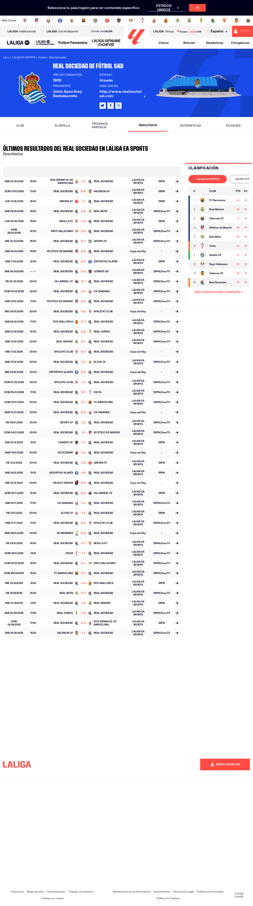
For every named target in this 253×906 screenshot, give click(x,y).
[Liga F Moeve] (73, 43)
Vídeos (164, 42)
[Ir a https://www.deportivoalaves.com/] (60, 20)
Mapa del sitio (35, 891)
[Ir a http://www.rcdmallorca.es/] (166, 20)
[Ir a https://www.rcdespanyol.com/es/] (154, 20)
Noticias (189, 42)
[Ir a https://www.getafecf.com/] (95, 20)
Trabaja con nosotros (81, 891)
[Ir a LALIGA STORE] (189, 31)
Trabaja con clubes (52, 898)
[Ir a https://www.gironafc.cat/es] (107, 20)
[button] (18, 43)
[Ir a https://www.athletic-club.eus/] (25, 20)
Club (20, 125)
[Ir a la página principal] (136, 47)
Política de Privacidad (210, 891)
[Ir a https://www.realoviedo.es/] (201, 20)
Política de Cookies (168, 898)
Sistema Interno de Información (131, 891)
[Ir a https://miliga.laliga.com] (242, 31)
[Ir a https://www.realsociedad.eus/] (213, 20)
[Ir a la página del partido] (176, 182)
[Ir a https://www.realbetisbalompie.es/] (178, 20)
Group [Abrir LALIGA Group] (163, 31)
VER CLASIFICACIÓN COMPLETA (218, 292)
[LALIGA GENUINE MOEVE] (106, 43)
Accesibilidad (161, 891)
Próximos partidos (100, 125)
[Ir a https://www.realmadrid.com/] (189, 20)
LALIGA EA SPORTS (207, 179)
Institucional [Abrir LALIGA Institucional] (21, 31)
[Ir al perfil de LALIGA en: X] (103, 106)
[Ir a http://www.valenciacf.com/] (236, 20)
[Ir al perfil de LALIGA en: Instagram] (118, 106)
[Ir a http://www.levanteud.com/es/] (119, 20)
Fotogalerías (240, 42)
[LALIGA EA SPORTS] (18, 43)
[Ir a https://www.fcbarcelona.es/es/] (83, 20)
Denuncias (17, 891)
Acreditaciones (56, 891)
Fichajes (233, 125)
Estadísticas (214, 42)
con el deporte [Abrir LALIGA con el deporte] (62, 31)
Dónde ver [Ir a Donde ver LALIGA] (101, 31)
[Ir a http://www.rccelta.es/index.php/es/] (142, 20)
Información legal (183, 891)
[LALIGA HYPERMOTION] (46, 43)
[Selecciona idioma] (217, 31)
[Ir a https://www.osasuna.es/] (48, 20)
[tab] (208, 179)
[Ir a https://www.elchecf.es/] (72, 20)
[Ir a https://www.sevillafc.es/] (224, 20)
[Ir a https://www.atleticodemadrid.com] (36, 20)
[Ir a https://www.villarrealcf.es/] (248, 20)
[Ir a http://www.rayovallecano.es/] (131, 20)
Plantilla (62, 125)
